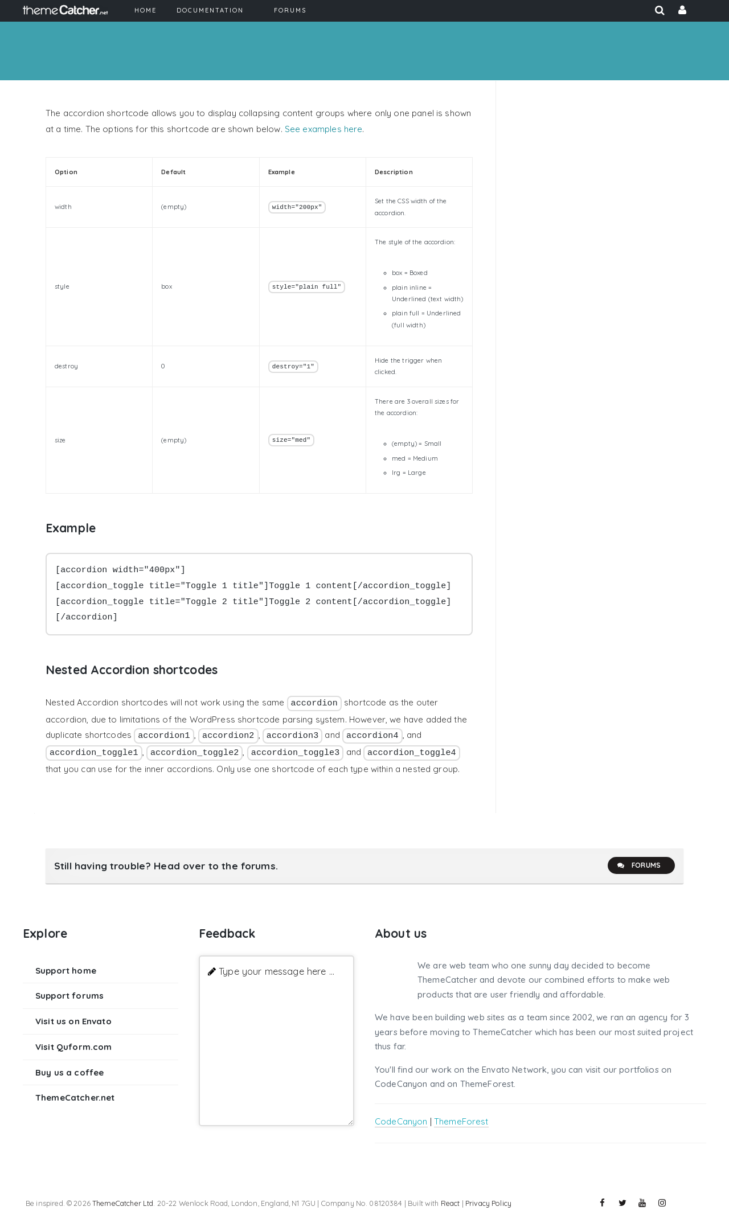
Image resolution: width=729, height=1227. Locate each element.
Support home (65, 970)
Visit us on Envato (73, 1021)
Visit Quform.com (73, 1046)
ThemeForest (461, 1121)
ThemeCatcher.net (74, 1097)
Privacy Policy (488, 1203)
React (450, 1203)
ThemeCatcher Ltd (122, 1203)
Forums (638, 865)
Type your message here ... (276, 971)
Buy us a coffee (69, 1072)
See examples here (324, 129)
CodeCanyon (401, 1121)
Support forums (69, 995)
